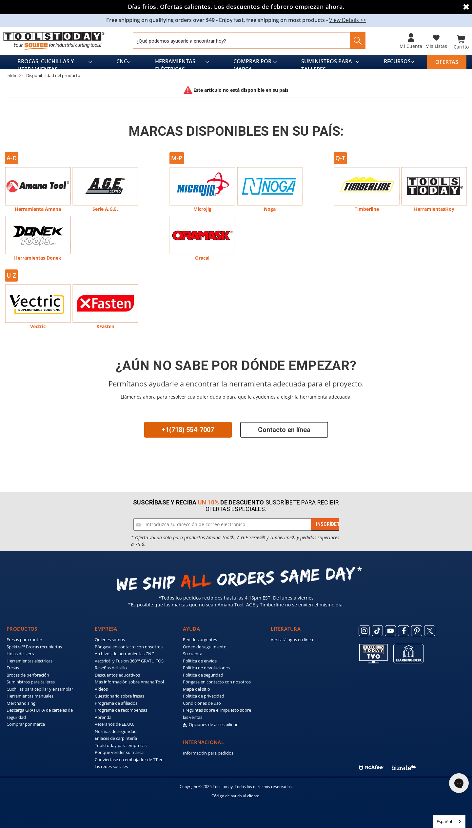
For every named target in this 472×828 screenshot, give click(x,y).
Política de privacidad (203, 695)
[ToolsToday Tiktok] (377, 629)
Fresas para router (24, 638)
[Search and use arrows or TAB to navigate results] (249, 40)
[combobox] (449, 821)
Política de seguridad (203, 674)
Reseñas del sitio (111, 667)
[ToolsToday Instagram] (364, 629)
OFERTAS (446, 60)
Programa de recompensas (121, 709)
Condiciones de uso (202, 702)
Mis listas (436, 46)
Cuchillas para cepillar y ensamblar (40, 688)
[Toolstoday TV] (373, 652)
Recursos (397, 60)
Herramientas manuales (30, 695)
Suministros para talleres (326, 62)
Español (444, 821)
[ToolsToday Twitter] (429, 629)
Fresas (13, 667)
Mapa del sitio (196, 688)
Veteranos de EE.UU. (114, 723)
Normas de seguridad (116, 730)
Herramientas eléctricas (175, 62)
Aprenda (103, 716)
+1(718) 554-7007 (188, 428)
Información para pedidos (208, 752)
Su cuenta (192, 653)
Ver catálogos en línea (292, 638)
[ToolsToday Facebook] (403, 629)
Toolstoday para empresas (121, 744)
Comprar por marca (252, 62)
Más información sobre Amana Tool (129, 681)
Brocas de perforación (28, 674)
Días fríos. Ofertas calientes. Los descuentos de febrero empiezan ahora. (236, 6)
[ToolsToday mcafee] (371, 765)
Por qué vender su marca (119, 751)
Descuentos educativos (117, 674)
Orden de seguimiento (204, 645)
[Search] (355, 40)
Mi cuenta (411, 46)
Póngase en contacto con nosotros (129, 645)
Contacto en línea (284, 428)
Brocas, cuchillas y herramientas (45, 62)
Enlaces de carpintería (116, 737)
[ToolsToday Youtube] (390, 629)
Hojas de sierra (21, 653)
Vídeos (101, 688)
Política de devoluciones (206, 667)
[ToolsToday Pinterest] (416, 629)
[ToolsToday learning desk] (408, 652)
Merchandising (21, 702)
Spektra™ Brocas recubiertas (34, 645)
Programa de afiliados (116, 702)
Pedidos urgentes (200, 638)
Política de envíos (200, 659)
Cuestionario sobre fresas (119, 695)
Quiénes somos (110, 638)
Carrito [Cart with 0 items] (461, 46)
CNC (121, 60)
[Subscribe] (329, 523)
